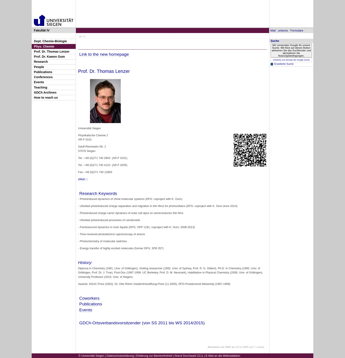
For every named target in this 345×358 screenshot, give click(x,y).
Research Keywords (98, 193)
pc (80, 36)
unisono (283, 30)
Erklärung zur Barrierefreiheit (154, 355)
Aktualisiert (214, 347)
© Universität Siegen (91, 355)
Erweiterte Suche (284, 64)
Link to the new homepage (104, 54)
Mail (272, 30)
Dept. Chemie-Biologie (50, 41)
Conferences (43, 77)
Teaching (40, 87)
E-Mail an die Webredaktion (223, 355)
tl (84, 36)
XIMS (228, 347)
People (39, 67)
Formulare (296, 30)
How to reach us (46, 97)
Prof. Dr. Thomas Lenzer (52, 51)
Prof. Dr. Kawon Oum (49, 56)
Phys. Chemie (44, 46)
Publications (43, 72)
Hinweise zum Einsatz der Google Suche (291, 60)
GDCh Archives (45, 92)
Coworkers (89, 298)
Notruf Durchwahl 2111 (188, 355)
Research (41, 61)
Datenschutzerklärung (120, 355)
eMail (81, 179)
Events (39, 82)
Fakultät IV (42, 30)
